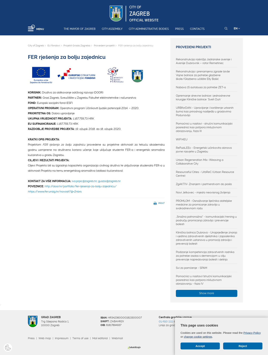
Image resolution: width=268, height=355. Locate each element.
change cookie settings (198, 336)
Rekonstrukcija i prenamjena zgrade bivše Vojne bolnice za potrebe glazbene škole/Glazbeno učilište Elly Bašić (203, 75)
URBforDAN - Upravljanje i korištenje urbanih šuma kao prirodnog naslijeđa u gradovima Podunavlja (205, 111)
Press (179, 29)
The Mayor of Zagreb (79, 29)
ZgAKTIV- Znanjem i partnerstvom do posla (204, 184)
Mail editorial (100, 338)
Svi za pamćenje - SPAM (191, 268)
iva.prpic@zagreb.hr (84, 181)
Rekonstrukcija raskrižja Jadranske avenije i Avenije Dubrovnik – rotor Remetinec (204, 61)
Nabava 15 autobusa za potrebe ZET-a (201, 87)
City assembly (112, 29)
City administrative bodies (149, 29)
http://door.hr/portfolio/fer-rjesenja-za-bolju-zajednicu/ (81, 186)
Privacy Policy (252, 332)
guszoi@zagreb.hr (109, 181)
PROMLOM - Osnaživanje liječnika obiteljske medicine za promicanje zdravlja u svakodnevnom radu (204, 204)
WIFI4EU (181, 139)
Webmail (117, 338)
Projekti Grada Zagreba (76, 45)
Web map (45, 338)
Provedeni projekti (104, 45)
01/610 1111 (166, 321)
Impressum (61, 338)
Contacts (197, 29)
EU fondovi (53, 45)
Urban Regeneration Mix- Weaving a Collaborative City (199, 161)
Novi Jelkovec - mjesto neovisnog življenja (203, 192)
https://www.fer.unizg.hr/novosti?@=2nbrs (55, 191)
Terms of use (80, 338)
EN (237, 28)
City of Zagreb (36, 45)
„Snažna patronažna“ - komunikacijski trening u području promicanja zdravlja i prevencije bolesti (206, 220)
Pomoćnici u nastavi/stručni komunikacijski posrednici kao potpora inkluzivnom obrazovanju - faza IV (204, 280)
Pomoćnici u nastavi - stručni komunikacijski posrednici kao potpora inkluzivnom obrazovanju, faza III (204, 127)
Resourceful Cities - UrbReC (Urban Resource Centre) (205, 173)
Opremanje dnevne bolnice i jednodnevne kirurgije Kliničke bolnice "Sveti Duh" (203, 97)
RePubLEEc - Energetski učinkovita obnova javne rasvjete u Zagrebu (204, 149)
